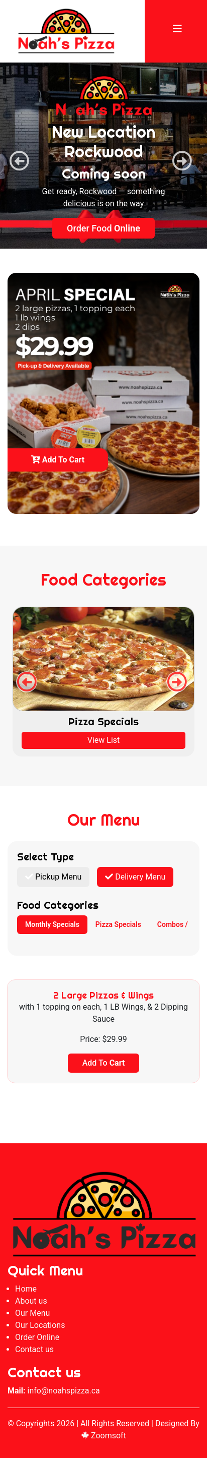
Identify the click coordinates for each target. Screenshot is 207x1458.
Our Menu (32, 1313)
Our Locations (40, 1325)
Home (26, 1289)
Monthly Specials (52, 924)
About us (31, 1301)
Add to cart (58, 459)
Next (177, 156)
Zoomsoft (103, 1435)
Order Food (103, 228)
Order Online (37, 1337)
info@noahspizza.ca (64, 1390)
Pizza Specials (118, 924)
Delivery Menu (135, 877)
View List (103, 740)
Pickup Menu (53, 877)
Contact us (34, 1349)
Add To (103, 1063)
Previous (14, 156)
